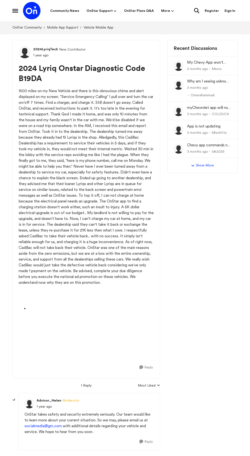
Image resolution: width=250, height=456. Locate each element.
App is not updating (203, 126)
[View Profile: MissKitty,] (178, 130)
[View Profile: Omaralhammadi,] (178, 85)
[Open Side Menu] (15, 10)
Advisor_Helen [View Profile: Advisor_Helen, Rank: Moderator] (49, 400)
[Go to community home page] (31, 10)
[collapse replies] (14, 400)
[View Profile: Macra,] (178, 66)
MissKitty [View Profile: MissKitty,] (219, 133)
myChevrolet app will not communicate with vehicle (208, 107)
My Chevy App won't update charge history (205, 62)
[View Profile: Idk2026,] (178, 149)
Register (212, 11)
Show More (202, 165)
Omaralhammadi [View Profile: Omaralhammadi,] (203, 95)
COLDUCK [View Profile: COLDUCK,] (220, 114)
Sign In (229, 11)
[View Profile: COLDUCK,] (178, 111)
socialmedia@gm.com (43, 426)
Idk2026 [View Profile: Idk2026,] (218, 151)
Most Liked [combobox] (149, 385)
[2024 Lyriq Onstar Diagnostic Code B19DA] (44, 406)
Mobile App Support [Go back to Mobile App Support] (62, 27)
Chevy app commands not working (209, 145)
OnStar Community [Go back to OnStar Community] (27, 27)
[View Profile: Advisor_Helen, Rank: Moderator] (29, 403)
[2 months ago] (197, 68)
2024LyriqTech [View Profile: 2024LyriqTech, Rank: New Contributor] (45, 49)
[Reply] (146, 367)
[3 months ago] (197, 87)
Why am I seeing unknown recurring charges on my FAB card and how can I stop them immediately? (209, 81)
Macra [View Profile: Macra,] (216, 69)
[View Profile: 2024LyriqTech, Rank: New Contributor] (25, 52)
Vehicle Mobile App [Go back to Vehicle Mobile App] (98, 27)
